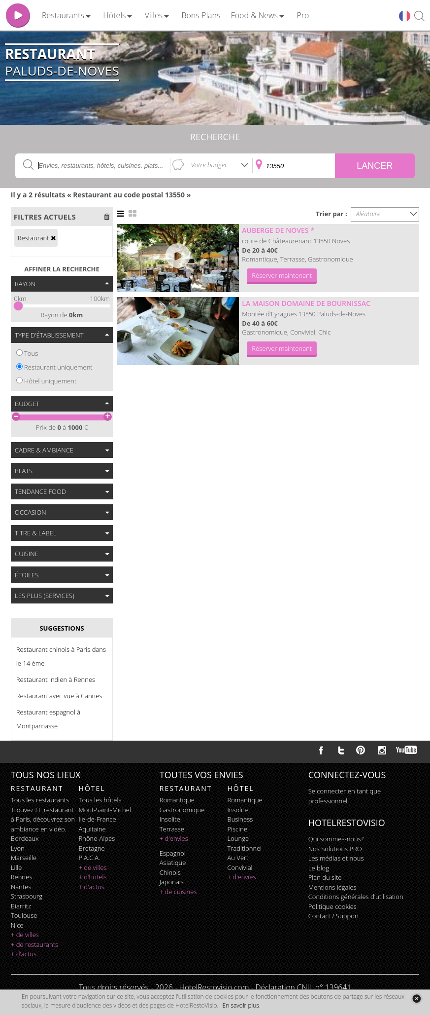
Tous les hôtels (100, 799)
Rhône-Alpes (97, 838)
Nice (17, 925)
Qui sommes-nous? (336, 838)
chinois (170, 872)
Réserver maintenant (282, 275)
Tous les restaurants (40, 799)
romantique (177, 799)
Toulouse (24, 915)
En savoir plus (241, 1005)
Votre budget (209, 164)
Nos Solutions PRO (335, 848)
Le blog (318, 868)
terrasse (172, 829)
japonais (172, 881)
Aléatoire (368, 213)
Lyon (18, 848)
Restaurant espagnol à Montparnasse (48, 719)
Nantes (21, 886)
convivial (240, 867)
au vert (238, 857)
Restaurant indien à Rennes (55, 679)
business (240, 819)
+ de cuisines (178, 891)
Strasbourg (26, 896)
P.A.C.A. (89, 857)
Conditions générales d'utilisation (355, 896)
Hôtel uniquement (50, 380)
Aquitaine (92, 829)
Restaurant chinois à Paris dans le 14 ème (61, 656)
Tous (31, 353)
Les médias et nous (336, 858)
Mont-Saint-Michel (105, 809)
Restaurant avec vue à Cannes (59, 695)
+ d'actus (23, 953)
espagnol (173, 853)
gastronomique (182, 809)
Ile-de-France (97, 819)
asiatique (173, 862)
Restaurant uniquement (58, 367)
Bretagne (92, 848)
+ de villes (25, 934)
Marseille (23, 857)
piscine (238, 829)
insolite (170, 819)
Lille (16, 867)
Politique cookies (332, 906)
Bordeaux (25, 838)
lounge (238, 838)
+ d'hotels (93, 876)
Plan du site (325, 877)
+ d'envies (174, 838)
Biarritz (21, 906)
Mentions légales (332, 887)
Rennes (21, 876)
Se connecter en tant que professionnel (344, 796)
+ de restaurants (34, 944)
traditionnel (245, 848)
